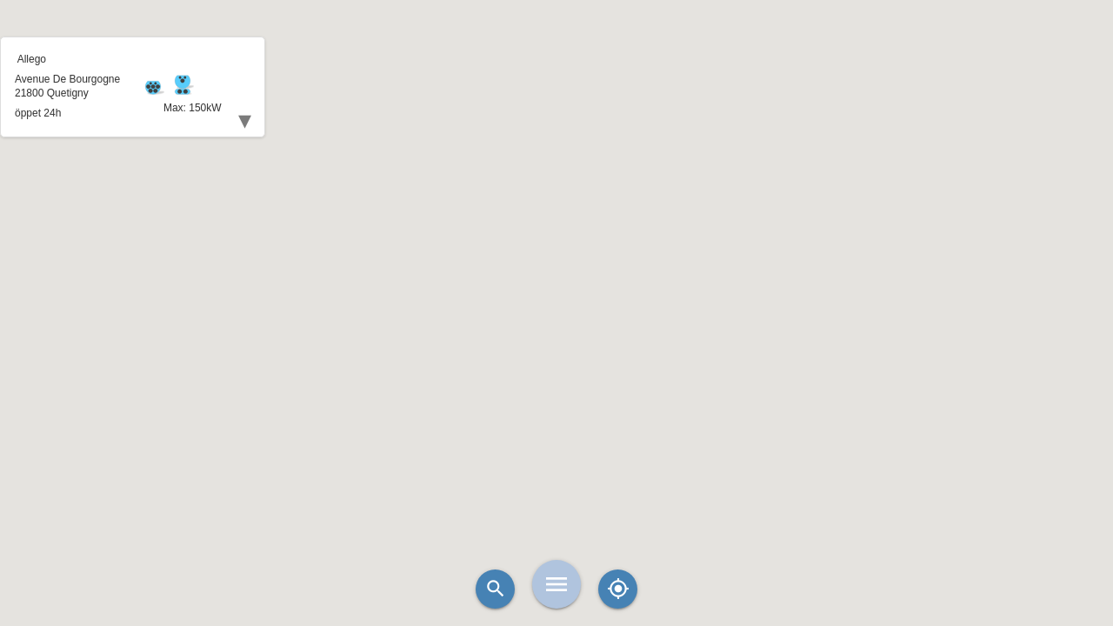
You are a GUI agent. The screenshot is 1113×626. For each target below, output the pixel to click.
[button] (556, 269)
